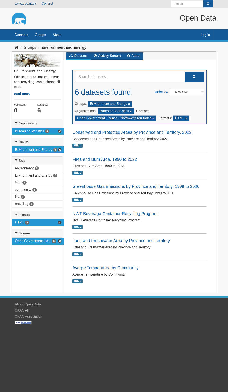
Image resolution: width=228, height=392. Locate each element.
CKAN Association (28, 316)
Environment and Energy (63, 47)
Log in (205, 35)
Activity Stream (107, 56)
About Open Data (28, 304)
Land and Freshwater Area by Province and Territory (121, 240)
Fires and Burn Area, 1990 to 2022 (104, 159)
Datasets (21, 35)
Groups (40, 35)
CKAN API (22, 310)
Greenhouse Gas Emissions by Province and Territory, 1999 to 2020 (136, 186)
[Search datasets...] (130, 77)
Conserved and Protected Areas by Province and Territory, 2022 (131, 132)
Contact (47, 3)
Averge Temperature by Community (105, 267)
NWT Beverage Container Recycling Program (114, 213)
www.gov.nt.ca (25, 3)
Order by (161, 91)
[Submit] (208, 3)
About (57, 35)
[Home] (16, 47)
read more (22, 93)
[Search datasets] (192, 3)
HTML (77, 145)
